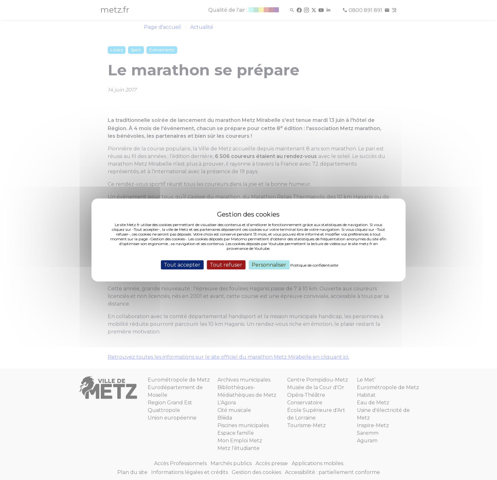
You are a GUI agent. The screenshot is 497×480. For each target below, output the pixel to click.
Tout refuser (226, 265)
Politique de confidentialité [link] (314, 265)
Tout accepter (182, 265)
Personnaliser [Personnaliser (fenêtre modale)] (269, 265)
